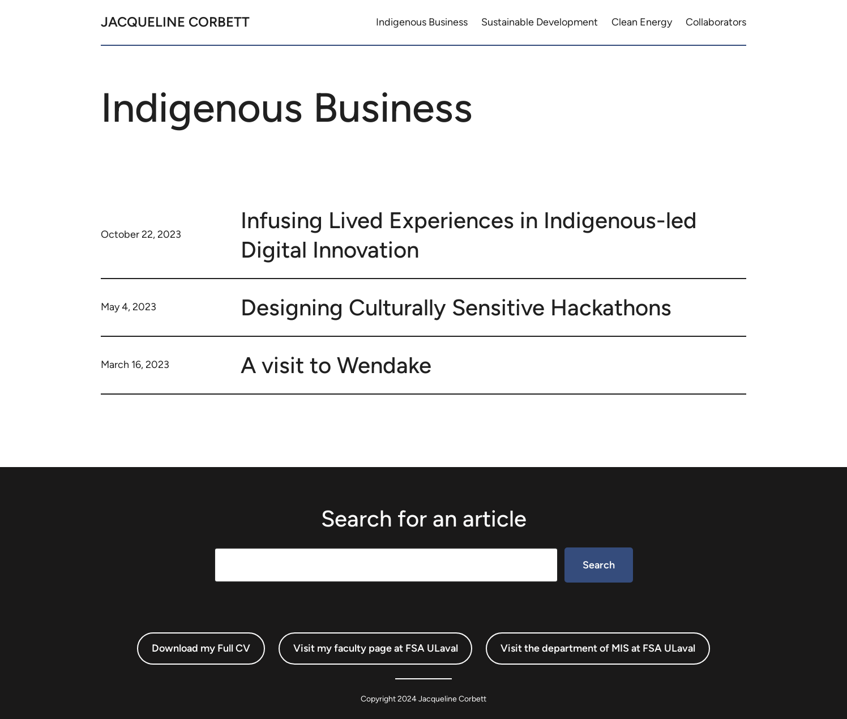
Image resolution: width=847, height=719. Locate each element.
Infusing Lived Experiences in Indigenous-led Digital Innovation (469, 235)
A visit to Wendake (336, 365)
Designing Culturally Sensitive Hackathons (456, 307)
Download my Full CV (201, 648)
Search (599, 565)
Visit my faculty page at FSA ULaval (375, 648)
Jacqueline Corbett (175, 22)
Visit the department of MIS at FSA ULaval (597, 648)
